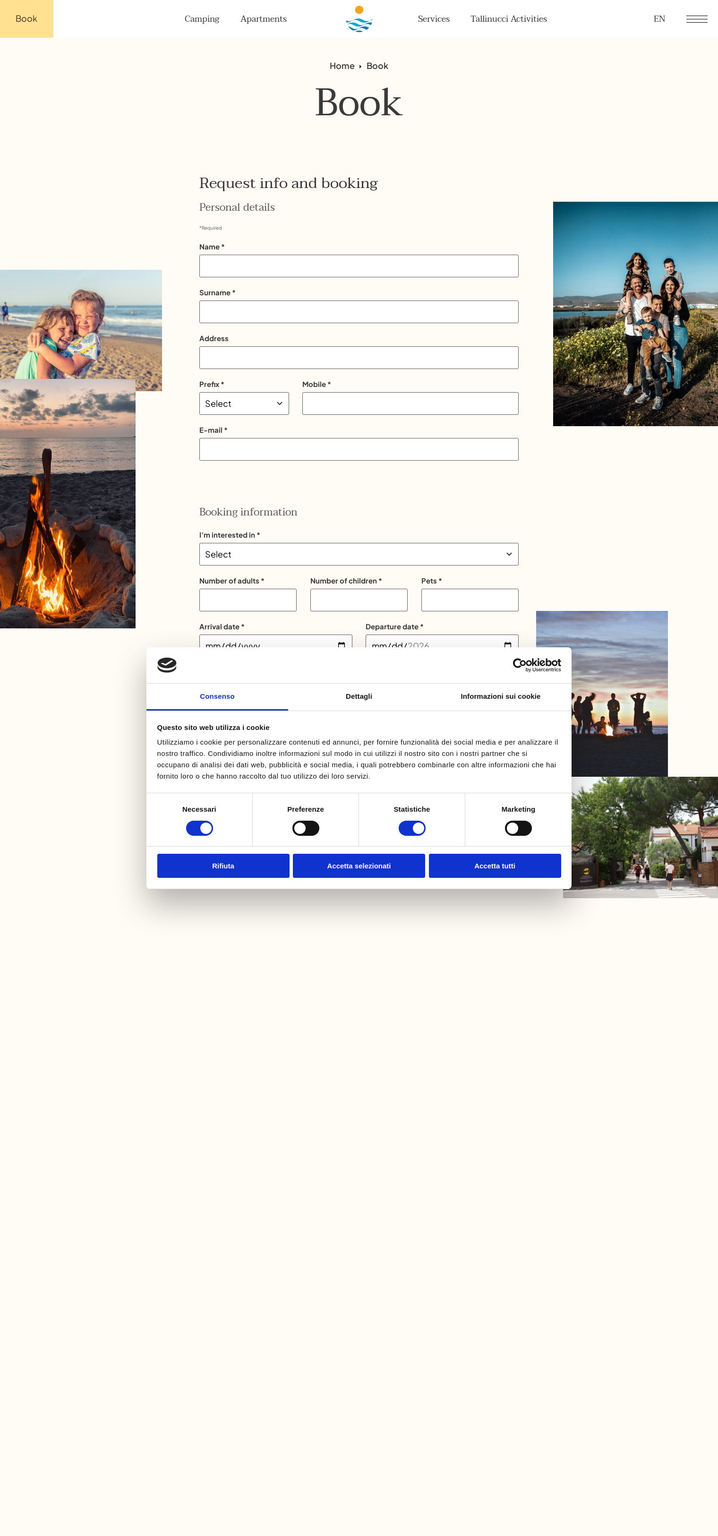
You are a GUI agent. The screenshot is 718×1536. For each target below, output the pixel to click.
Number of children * (346, 580)
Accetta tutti (494, 866)
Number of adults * (232, 580)
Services (434, 19)
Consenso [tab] (217, 696)
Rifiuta (223, 866)
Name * (212, 246)
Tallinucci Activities (508, 19)
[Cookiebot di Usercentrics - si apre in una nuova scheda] (520, 665)
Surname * (217, 292)
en (660, 19)
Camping (202, 19)
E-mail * (213, 429)
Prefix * (211, 383)
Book (26, 18)
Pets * (431, 580)
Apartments (263, 19)
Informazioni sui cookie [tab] (501, 696)
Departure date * (395, 626)
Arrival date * (222, 626)
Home (342, 66)
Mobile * (316, 383)
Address (214, 338)
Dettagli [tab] (359, 696)
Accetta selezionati (359, 866)
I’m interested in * (229, 534)
